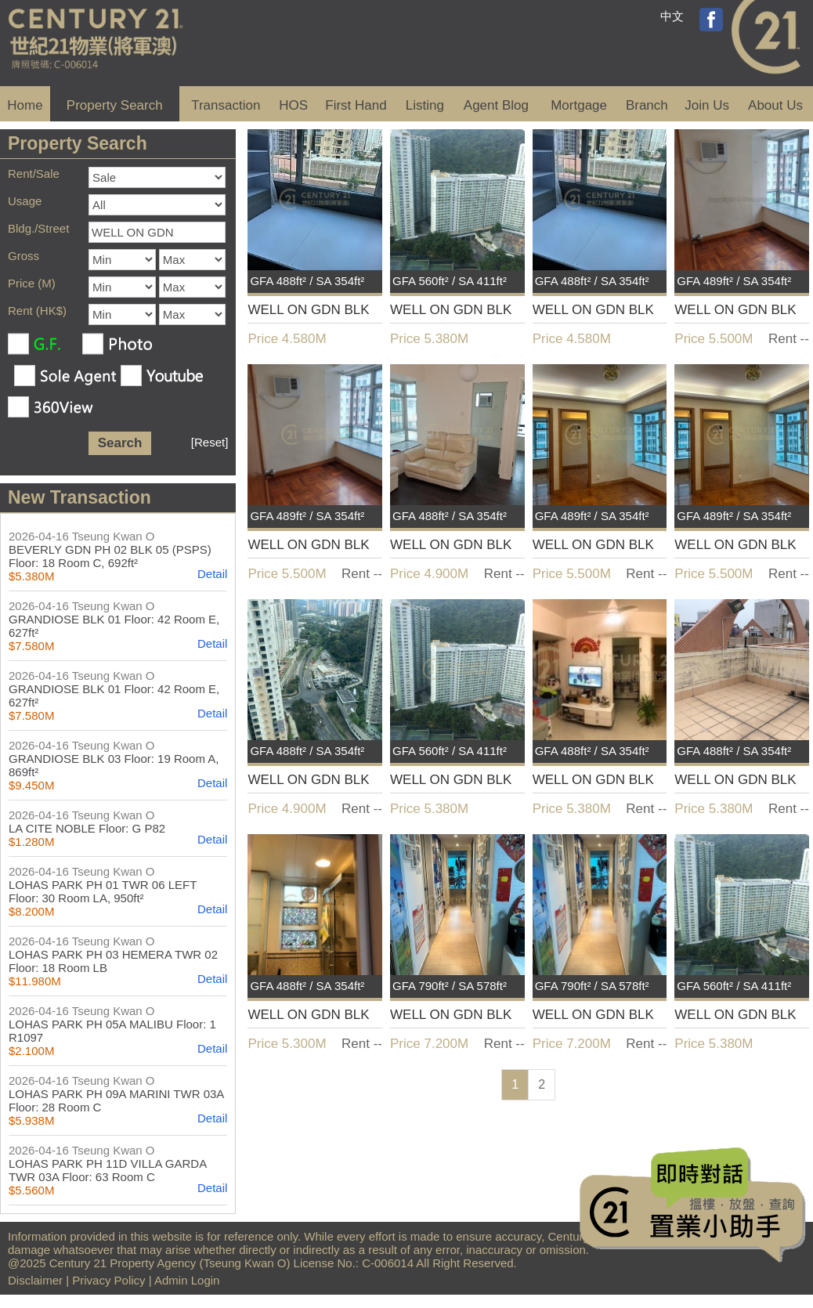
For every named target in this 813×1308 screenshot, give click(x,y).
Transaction (225, 105)
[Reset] (210, 442)
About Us (775, 105)
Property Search (115, 105)
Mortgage (579, 105)
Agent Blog (496, 105)
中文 (672, 16)
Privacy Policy (108, 1280)
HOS (293, 105)
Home (24, 105)
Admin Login (186, 1280)
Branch (647, 105)
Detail (212, 573)
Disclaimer (35, 1280)
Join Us (707, 105)
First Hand (355, 105)
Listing (425, 105)
